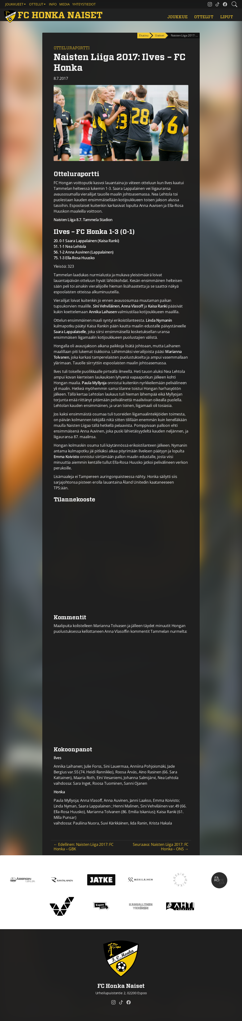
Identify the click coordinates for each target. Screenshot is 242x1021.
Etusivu (143, 35)
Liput (226, 17)
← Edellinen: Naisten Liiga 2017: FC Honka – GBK (83, 847)
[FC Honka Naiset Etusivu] (54, 15)
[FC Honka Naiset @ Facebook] (225, 4)
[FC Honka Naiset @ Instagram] (210, 4)
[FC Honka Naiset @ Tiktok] (217, 4)
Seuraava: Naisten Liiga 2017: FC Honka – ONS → (160, 847)
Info (53, 4)
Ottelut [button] (36, 4)
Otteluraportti (72, 48)
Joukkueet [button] (14, 4)
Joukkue (177, 17)
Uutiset (159, 35)
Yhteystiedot (84, 4)
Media (64, 4)
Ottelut (203, 17)
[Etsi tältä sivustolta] (234, 4)
